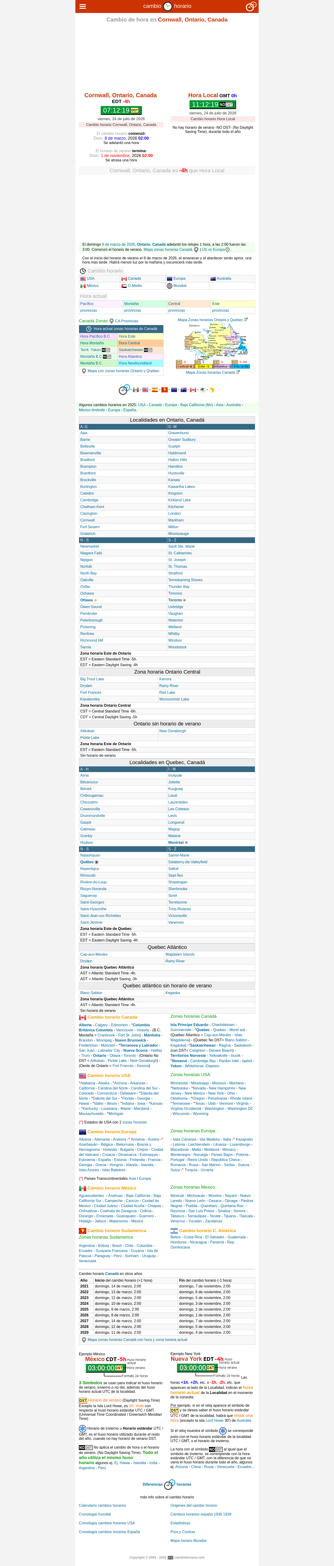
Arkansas (137, 1083)
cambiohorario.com (189, 1557)
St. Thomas (177, 566)
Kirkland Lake (179, 500)
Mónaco (229, 1150)
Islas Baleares (113, 1170)
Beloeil (85, 789)
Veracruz (177, 1221)
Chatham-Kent (92, 507)
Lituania (219, 1144)
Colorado (86, 1093)
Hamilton (175, 466)
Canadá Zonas (97, 320)
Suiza (175, 1170)
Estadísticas (180, 1523)
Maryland (141, 1109)
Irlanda (132, 1165)
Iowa (141, 1103)
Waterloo (175, 620)
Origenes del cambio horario (193, 1505)
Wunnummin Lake (174, 699)
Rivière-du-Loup (93, 882)
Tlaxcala (246, 1216)
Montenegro (180, 1155)
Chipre (142, 1150)
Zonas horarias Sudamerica (106, 1237)
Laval (172, 795)
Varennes (176, 922)
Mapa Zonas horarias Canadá (213, 372)
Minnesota (179, 1083)
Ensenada (104, 1216)
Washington (214, 1109)
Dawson (212, 1066)
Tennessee (181, 1103)
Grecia (100, 1165)
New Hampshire (222, 1088)
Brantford (88, 473)
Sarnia (85, 647)
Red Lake (167, 692)
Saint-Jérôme (91, 922)
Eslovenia (87, 1160)
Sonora (239, 1211)
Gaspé (85, 822)
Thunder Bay (179, 587)
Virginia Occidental (185, 1109)
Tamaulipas (197, 1216)
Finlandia (137, 1160)
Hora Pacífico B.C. (95, 336)
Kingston (175, 493)
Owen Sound (91, 607)
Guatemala (237, 1237)
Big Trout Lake (92, 679)
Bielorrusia (125, 1144)
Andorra (119, 1139)
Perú (118, 1256)
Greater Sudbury (182, 440)
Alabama (87, 1083)
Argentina (87, 1246)
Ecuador (86, 1251)
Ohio (231, 1093)
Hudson (86, 842)
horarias (184, 1484)
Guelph (174, 446)
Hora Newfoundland (135, 363)
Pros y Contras (182, 1532)
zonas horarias (134, 1122)
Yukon (176, 1066)
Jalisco (100, 1221)
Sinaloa (224, 1211)
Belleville (87, 446)
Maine (126, 1109)
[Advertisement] (167, 58)
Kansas (156, 1103)
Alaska (103, 1083)
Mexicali (177, 1196)
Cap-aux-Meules (93, 954)
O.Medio (131, 286)
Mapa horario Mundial (188, 1541)
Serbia (229, 1165)
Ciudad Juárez (106, 1206)
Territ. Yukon (95, 350)
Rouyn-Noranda (93, 889)
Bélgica (107, 1144)
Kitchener (176, 507)
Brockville (88, 480)
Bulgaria (127, 1150)
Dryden (86, 686)
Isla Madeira (209, 1139)
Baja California (138, 1196)
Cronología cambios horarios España (109, 1532)
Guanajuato (126, 1216)
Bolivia (103, 1246)
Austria (153, 1139)
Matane (174, 836)
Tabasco (177, 1216)
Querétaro (209, 1206)
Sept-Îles (175, 875)
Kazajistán (244, 1139)
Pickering (88, 627)
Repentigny (89, 869)
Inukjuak (175, 775)
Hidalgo (85, 1221)
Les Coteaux (178, 809)
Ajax (83, 433)
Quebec (219, 1030)
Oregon (198, 1098)
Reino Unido (198, 1160)
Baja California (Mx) (196, 405)
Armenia (138, 1139)
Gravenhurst (178, 433)
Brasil (117, 1246)
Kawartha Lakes (181, 487)
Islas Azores (89, 1170)
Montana (236, 1083)
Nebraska (180, 1088)
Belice (175, 1237)
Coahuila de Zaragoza (118, 1211)
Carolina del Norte (112, 1088)
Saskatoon (243, 1045)
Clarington (88, 513)
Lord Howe (215, 1420)
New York (216, 1093)
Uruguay (149, 1256)
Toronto (130, 1056)
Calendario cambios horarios (102, 1505)
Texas (200, 1103)
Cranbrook (106, 1035)
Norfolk (86, 566)
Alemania (102, 1139)
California (87, 1088)
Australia (220, 278)
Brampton (88, 466)
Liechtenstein (199, 1144)
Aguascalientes (91, 1196)
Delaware (128, 1093)
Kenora (165, 679)
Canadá (131, 278)
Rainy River (169, 686)
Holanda (110, 1150)
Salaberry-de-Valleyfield (188, 862)
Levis (172, 816)
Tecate (214, 1216)
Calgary (101, 1025)
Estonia (120, 1160)
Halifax (156, 1050)
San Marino (211, 1165)
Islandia (147, 1165)
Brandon (86, 1040)
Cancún (132, 1201)
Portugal (177, 1160)
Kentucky (90, 1109)
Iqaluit (247, 1061)
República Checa (225, 1160)
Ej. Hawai (122, 1463)
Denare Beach (220, 1050)
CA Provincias (126, 321)
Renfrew (87, 634)
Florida (128, 1098)
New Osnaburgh (172, 731)
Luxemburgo (240, 1144)
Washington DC (240, 1109)
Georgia (143, 1098)
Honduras (178, 1242)
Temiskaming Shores (185, 580)
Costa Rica (193, 1237)
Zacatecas (213, 1221)
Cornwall (87, 520)
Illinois (112, 1103)
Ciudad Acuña (132, 1206)
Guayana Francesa (112, 1251)
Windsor (175, 640)
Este (216, 304)
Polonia (242, 1155)
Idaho (98, 1103)
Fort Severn (90, 527)
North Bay (88, 573)
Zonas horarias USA (190, 1074)
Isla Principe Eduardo (189, 1025)
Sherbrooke (178, 889)
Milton (173, 527)
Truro (85, 1056)
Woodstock (177, 647)
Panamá (217, 1242)
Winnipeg (104, 1040)
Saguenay (88, 896)
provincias (88, 310)
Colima (145, 1211)
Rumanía (178, 1165)
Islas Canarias (184, 1139)
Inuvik (236, 1056)
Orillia (85, 587)
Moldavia (211, 1150)
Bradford (87, 460)
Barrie (85, 440)
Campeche (113, 1201)
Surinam (132, 1256)
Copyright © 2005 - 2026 (147, 1557)
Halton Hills (177, 460)
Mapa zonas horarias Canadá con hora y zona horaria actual (133, 1340)
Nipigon (86, 560)
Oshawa (87, 593)
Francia (154, 1160)
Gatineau (87, 829)
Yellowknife (218, 1056)
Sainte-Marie (178, 855)
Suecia (243, 1165)
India (153, 1463)
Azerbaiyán (88, 1144)
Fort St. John (128, 1035)
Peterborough (91, 620)
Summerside (180, 1030)
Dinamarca (127, 1155)
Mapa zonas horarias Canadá (171, 249)
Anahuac (115, 1196)
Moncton (108, 1045)
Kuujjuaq (175, 789)
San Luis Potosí (201, 1211)
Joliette (174, 782)
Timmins (175, 593)
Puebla (191, 1206)
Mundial (176, 286)
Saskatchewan (135, 350)
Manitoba (152, 1035)
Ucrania (207, 1170)
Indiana (128, 1103)
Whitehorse (194, 1066)
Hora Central (129, 343)
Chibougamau (91, 795)
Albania (85, 1139)
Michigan (116, 1114)
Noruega (201, 1155)
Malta (196, 1150)
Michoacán (196, 1196)
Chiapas (154, 1206)
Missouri (219, 1083)
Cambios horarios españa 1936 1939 (200, 1514)
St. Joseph (177, 560)
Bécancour (89, 782)
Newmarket (89, 546)
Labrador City (109, 1050)
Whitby (174, 634)
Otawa (114, 1056)
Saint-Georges (92, 902)
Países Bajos (222, 1155)
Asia (219, 405)
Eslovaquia (149, 1155)
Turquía (191, 1170)
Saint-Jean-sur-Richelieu (100, 916)
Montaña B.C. (95, 356)
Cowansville (90, 809)
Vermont (226, 1103)
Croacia (108, 1155)
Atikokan (87, 731)
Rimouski (88, 875)
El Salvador (214, 1237)
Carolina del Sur (144, 1088)
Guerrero (146, 1216)
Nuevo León (195, 1201)
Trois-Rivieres (179, 909)
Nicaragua (198, 1242)
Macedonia (179, 1150)
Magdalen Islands (180, 954)
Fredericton (88, 1045)
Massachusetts (91, 1114)
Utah (212, 1103)
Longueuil (176, 822)
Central (174, 304)
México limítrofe (92, 410)
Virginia (242, 1103)
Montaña (131, 304)
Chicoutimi (89, 802)
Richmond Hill (91, 640)
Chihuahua (88, 1211)
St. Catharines (180, 553)
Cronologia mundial (95, 1514)
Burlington (88, 487)
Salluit (173, 869)
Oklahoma (178, 1098)
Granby (86, 836)
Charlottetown (223, 1025)
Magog (174, 829)
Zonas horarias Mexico (192, 1187)
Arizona (120, 1083)
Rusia (193, 1165)
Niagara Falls (91, 553)
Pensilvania (217, 1098)
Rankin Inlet (229, 1061)
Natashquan (90, 855)
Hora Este (127, 336)
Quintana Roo (232, 1206)
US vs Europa (216, 249)
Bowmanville (90, 453)
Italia (227, 1139)
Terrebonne (177, 902)
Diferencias (153, 1484)
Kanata (174, 480)
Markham (176, 520)
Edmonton (119, 1025)
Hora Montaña (92, 343)
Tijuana (230, 1216)
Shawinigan (178, 882)
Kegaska (173, 993)
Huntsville (176, 473)
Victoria (143, 1030)
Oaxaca (215, 1201)
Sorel (172, 896)
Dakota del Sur (105, 1098)
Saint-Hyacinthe (93, 909)
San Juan (87, 1050)
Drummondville (92, 816)
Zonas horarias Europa (192, 1130)
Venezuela (87, 1261)
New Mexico (195, 1093)
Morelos (215, 1196)
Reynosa (177, 1211)
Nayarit (231, 1196)
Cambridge (89, 500)
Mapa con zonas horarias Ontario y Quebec (120, 371)
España (129, 410)
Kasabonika (90, 699)
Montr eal (237, 1030)
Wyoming (201, 1114)
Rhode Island (241, 1098)
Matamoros (118, 1221)
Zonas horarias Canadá (193, 1016)
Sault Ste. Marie (181, 546)
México (89, 286)
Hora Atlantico (130, 356)
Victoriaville (177, 916)
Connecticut (107, 1093)
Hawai (84, 1103)
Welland (175, 627)
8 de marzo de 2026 (118, 244)
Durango (86, 1216)
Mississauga (178, 534)
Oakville (86, 580)
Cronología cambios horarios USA (107, 1523)
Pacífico (86, 304)
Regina (225, 1045)
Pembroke (88, 613)
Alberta (85, 1025)
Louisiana (109, 1109)
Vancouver (124, 1030)
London (174, 513)
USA (87, 278)
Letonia (179, 1144)
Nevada (199, 1088)
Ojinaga (231, 1201)
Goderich (87, 534)
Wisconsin (181, 1114)
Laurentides (178, 802)
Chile (129, 1246)
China (196, 1467)
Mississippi (200, 1083)
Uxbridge (175, 607)
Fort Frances (90, 692)
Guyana (137, 1251)
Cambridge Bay (203, 1061)
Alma (84, 775)
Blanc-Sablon (91, 993)
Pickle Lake (89, 738)
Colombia (144, 1246)
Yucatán (195, 1221)
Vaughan (175, 613)
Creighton (197, 1050)
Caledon (87, 493)
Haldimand (177, 453)
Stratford (175, 573)
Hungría (116, 1165)
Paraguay (103, 1256)
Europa (176, 278)
